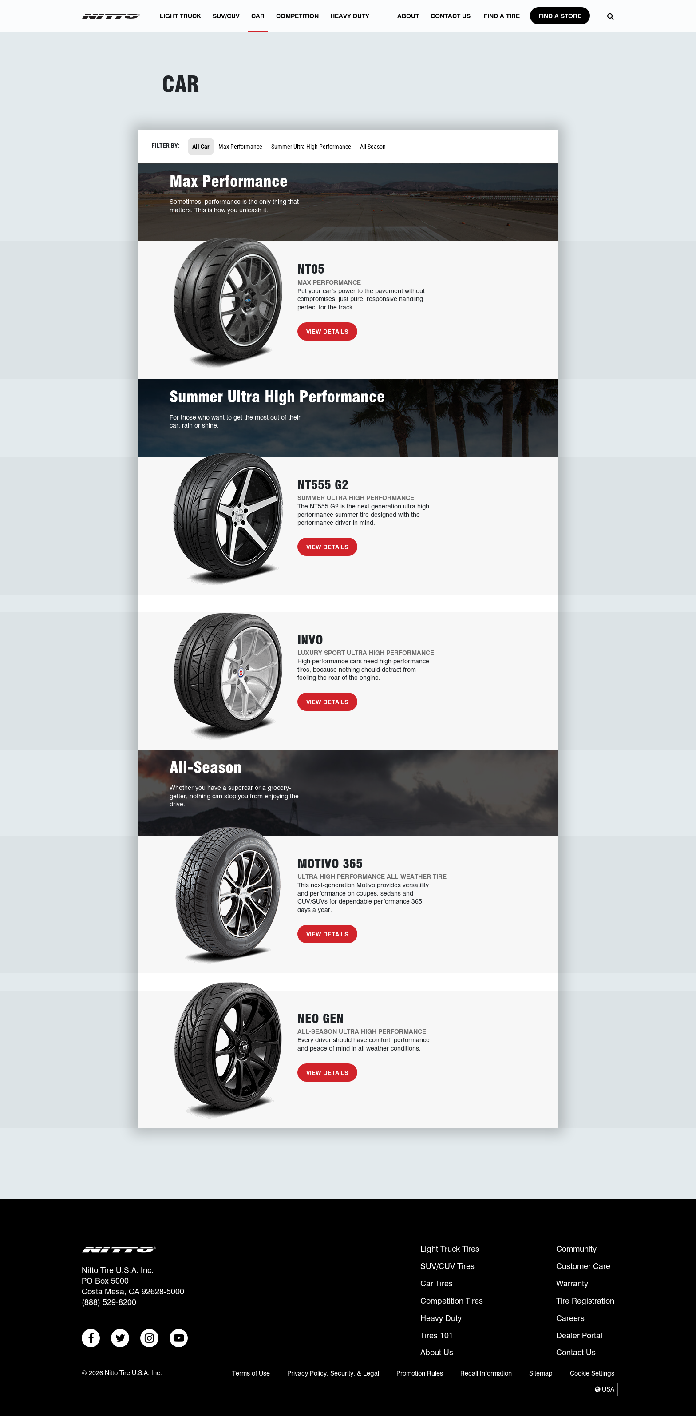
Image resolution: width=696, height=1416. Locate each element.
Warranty (572, 1283)
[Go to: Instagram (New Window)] (149, 1338)
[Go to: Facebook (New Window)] (91, 1338)
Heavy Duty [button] (350, 22)
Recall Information (486, 1373)
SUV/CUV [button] (226, 22)
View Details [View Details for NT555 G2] (322, 549)
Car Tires (436, 1283)
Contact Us (576, 1352)
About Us (436, 1352)
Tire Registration (585, 1300)
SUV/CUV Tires (447, 1266)
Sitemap (541, 1373)
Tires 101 (436, 1335)
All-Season (373, 146)
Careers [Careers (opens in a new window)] (570, 1318)
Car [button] (258, 22)
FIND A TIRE (501, 22)
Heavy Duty (441, 1318)
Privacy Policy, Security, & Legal (333, 1373)
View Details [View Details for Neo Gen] (322, 1075)
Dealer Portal (579, 1335)
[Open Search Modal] (608, 16)
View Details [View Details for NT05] (322, 334)
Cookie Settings (592, 1373)
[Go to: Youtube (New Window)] (179, 1338)
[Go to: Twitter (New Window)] (120, 1338)
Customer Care (583, 1266)
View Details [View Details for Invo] (322, 704)
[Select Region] (605, 1389)
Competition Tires (451, 1300)
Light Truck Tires (449, 1248)
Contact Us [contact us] (450, 22)
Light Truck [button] (180, 22)
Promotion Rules (419, 1373)
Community (576, 1248)
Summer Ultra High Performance (311, 146)
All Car (201, 146)
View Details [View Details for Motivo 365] (322, 936)
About (408, 22)
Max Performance (240, 146)
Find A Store (559, 16)
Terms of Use (251, 1373)
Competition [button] (297, 22)
